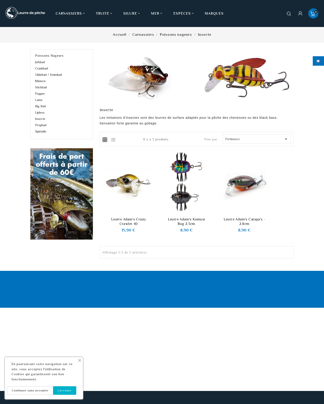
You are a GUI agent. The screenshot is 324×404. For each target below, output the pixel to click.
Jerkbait (40, 62)
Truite (104, 13)
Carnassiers (71, 13)
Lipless (40, 112)
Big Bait (40, 106)
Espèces (184, 13)
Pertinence (257, 139)
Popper (40, 93)
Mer (157, 13)
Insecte (40, 119)
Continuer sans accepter (30, 390)
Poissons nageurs (49, 55)
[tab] (105, 139)
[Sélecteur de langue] (318, 61)
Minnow (40, 81)
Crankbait (41, 68)
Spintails (40, 131)
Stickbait (41, 87)
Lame (39, 100)
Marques (214, 13)
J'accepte (65, 390)
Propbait (41, 125)
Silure (132, 13)
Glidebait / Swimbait (48, 74)
